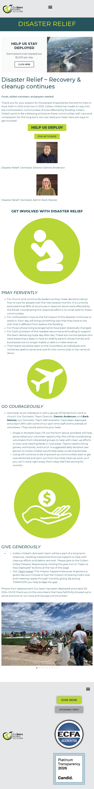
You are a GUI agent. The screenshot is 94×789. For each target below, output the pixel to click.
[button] (50, 7)
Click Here (24, 64)
